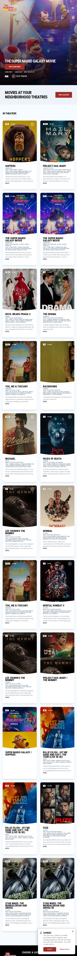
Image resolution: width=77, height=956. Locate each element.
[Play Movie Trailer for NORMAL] (70, 489)
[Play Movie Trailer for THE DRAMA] (70, 272)
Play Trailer (19, 76)
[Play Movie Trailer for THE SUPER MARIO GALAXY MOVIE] (32, 196)
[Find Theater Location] (63, 95)
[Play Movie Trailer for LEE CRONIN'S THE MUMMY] (32, 489)
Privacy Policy (64, 949)
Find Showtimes (15, 67)
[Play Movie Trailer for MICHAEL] (32, 417)
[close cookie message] (73, 931)
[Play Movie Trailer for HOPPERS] (32, 124)
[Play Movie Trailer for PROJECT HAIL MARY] (70, 124)
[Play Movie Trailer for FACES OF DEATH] (70, 417)
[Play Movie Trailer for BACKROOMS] (70, 344)
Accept (49, 949)
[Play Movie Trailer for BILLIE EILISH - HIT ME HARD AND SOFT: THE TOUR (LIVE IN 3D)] (70, 710)
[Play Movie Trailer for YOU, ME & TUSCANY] (32, 344)
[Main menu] (73, 8)
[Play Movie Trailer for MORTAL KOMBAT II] (70, 563)
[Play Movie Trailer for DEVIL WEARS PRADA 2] (32, 272)
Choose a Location (33, 952)
